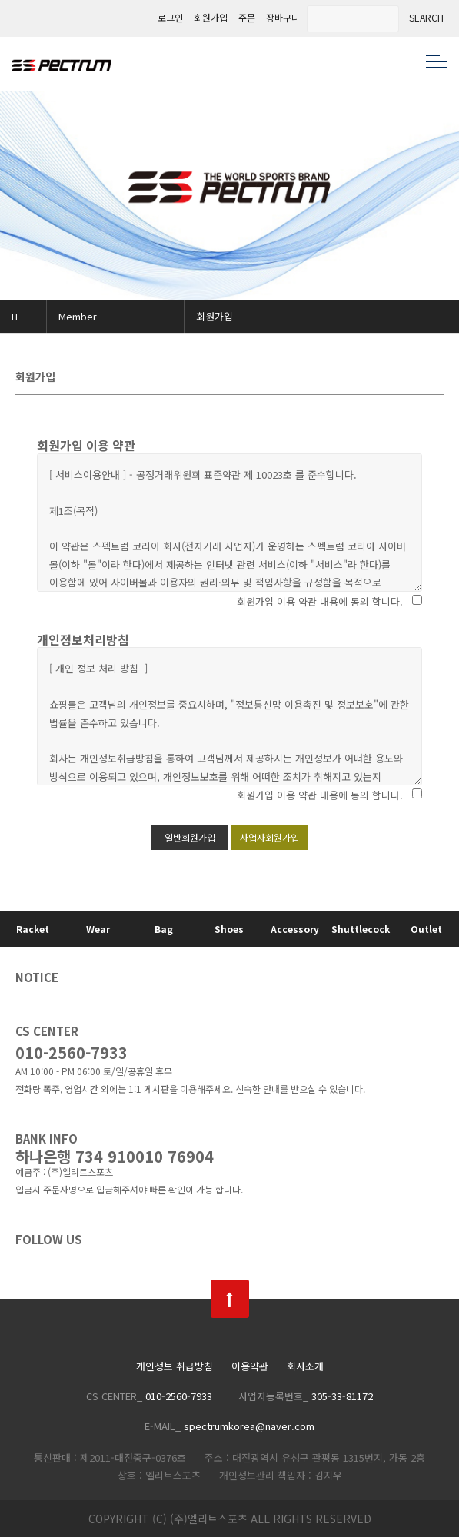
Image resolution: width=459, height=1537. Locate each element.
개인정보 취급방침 (174, 1366)
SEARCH (426, 18)
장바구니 (283, 18)
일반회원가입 (190, 837)
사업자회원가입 (269, 837)
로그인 (170, 18)
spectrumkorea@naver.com (249, 1426)
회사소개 (305, 1366)
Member (77, 316)
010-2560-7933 (71, 1052)
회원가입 (211, 18)
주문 (246, 18)
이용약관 (249, 1366)
